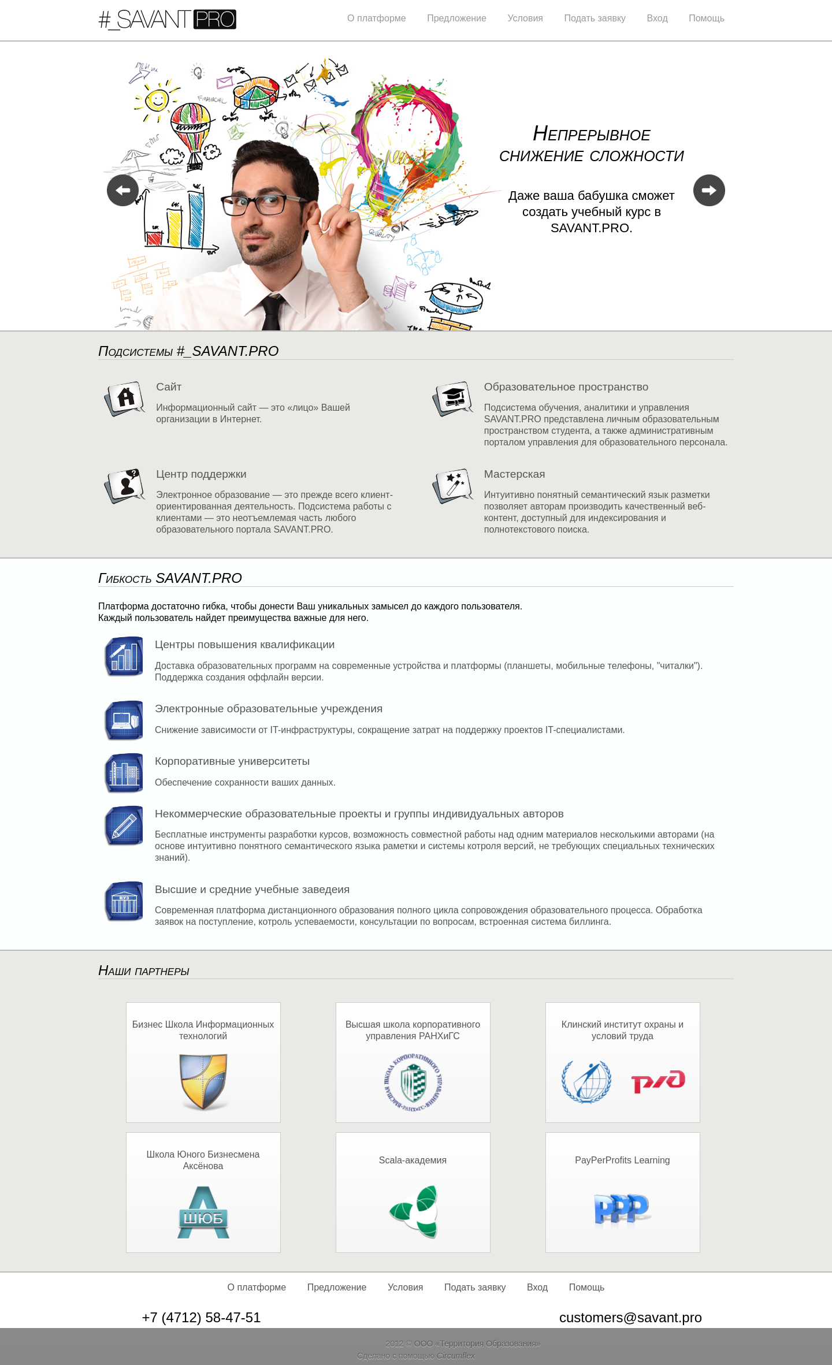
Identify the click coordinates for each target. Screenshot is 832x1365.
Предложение (456, 18)
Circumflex (456, 1355)
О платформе (376, 18)
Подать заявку (595, 18)
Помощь (707, 18)
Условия (525, 18)
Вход (657, 18)
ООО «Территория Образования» (477, 1343)
